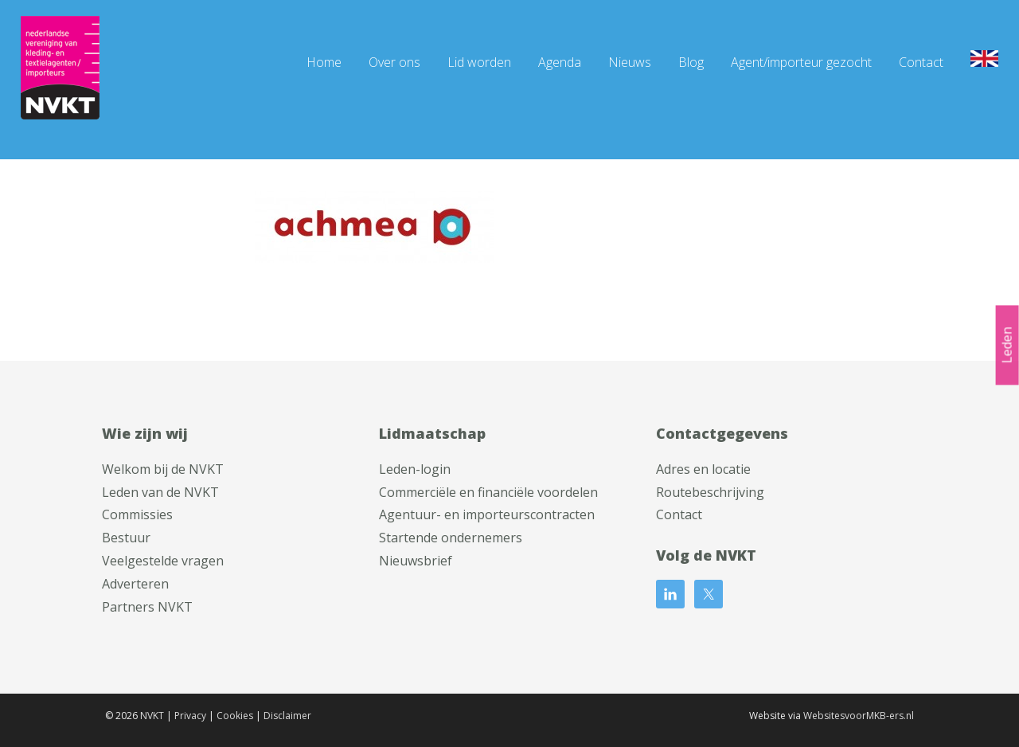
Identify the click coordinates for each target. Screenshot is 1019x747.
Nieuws (629, 62)
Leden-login (415, 469)
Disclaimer (287, 715)
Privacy (190, 715)
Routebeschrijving (710, 492)
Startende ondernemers (450, 537)
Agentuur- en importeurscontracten (487, 514)
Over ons (394, 62)
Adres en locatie (703, 469)
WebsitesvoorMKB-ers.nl (858, 715)
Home (324, 62)
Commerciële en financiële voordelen (488, 492)
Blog (691, 62)
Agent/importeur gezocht (801, 62)
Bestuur (126, 537)
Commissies (137, 514)
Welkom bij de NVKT (163, 469)
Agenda (559, 62)
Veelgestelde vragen (163, 560)
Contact (921, 62)
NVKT (152, 715)
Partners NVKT (147, 607)
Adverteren (135, 584)
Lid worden (479, 62)
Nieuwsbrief (415, 560)
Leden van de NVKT (160, 492)
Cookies (235, 715)
